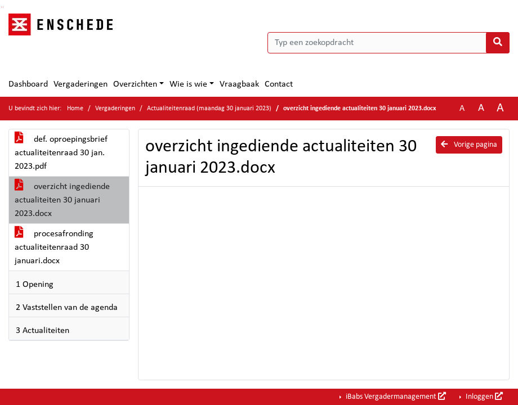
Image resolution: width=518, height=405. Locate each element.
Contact (279, 84)
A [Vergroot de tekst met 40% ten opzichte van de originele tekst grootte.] (500, 108)
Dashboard (28, 84)
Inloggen (483, 396)
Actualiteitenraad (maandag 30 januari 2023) (209, 108)
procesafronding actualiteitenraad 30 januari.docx (54, 248)
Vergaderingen (80, 84)
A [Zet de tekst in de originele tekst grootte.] (462, 108)
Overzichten (135, 84)
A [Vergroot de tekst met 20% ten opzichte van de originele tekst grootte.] (481, 108)
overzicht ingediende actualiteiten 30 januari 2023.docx (62, 200)
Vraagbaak (239, 84)
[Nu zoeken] (498, 42)
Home (75, 108)
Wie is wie (188, 84)
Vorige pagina (469, 144)
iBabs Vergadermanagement (395, 396)
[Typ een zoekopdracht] (388, 42)
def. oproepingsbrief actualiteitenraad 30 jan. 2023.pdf (61, 153)
